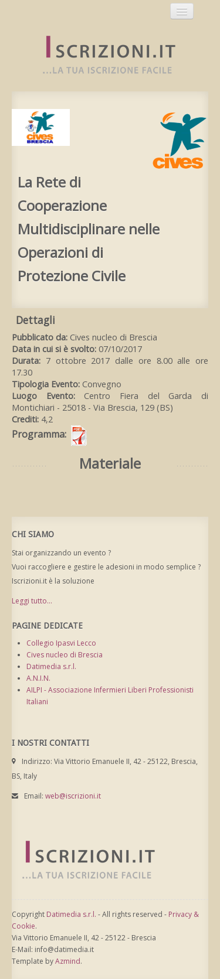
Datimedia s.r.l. (51, 666)
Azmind (67, 961)
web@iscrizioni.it (73, 796)
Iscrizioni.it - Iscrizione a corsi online (103, 55)
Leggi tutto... (32, 601)
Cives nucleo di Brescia (64, 655)
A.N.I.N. (38, 678)
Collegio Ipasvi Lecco (61, 643)
